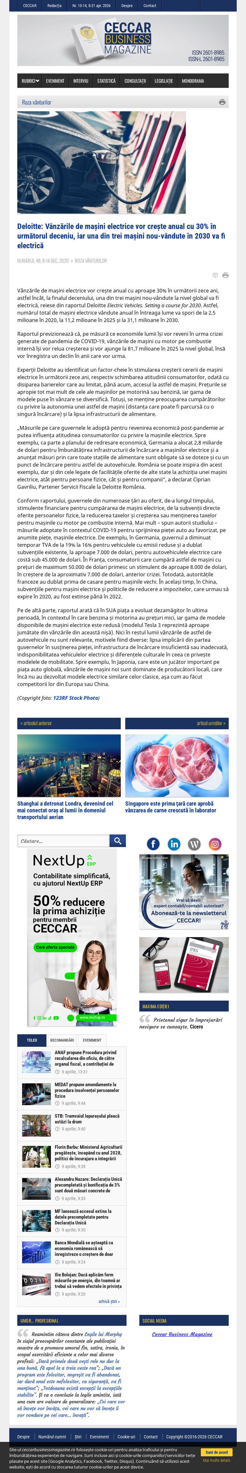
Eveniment (55, 80)
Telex (32, 1066)
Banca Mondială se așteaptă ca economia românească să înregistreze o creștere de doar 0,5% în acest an (84, 1277)
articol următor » (211, 749)
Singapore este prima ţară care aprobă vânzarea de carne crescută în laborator (170, 833)
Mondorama (193, 80)
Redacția (54, 5)
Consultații (135, 80)
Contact (150, 5)
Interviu (80, 80)
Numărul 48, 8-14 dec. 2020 (43, 286)
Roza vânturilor (36, 102)
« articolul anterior (36, 749)
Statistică (106, 80)
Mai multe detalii (216, 1460)
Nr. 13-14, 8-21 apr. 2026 (91, 5)
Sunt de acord (217, 1452)
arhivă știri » (109, 1327)
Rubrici (31, 80)
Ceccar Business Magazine (182, 1360)
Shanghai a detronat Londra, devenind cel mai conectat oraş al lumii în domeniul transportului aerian (65, 836)
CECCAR (30, 5)
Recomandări (62, 1066)
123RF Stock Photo (75, 723)
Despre (127, 5)
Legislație (164, 80)
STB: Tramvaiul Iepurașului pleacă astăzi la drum (87, 1145)
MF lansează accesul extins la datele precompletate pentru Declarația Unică (83, 1243)
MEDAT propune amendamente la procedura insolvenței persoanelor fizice (87, 1116)
